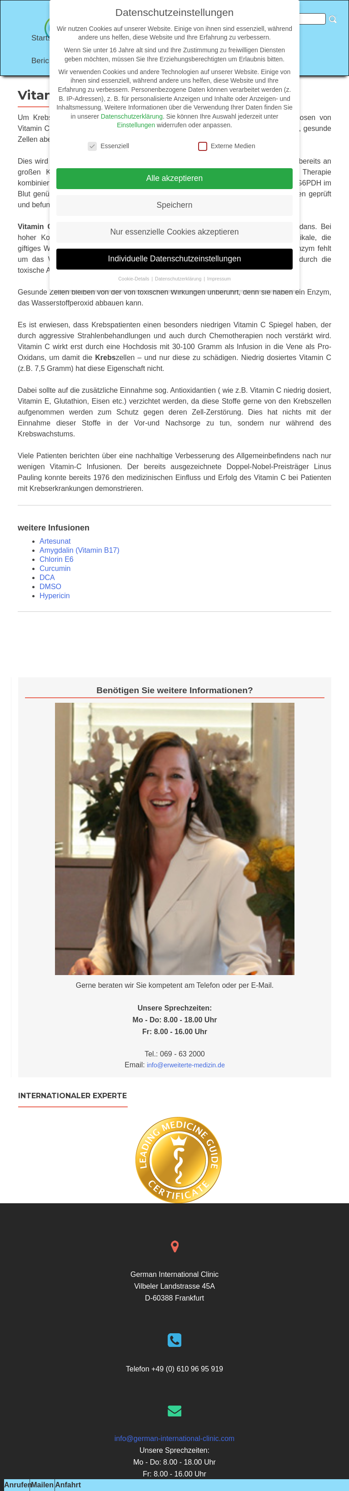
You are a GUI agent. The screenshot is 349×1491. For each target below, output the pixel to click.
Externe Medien (226, 146)
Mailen (42, 1485)
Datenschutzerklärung (132, 116)
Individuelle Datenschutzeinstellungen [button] (174, 258)
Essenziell (108, 146)
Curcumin (55, 568)
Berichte (45, 60)
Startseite (47, 38)
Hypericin (55, 596)
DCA (47, 577)
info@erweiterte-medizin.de (186, 1065)
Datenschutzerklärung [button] (179, 278)
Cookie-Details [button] (134, 278)
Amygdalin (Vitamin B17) (80, 550)
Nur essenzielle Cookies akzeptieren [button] (174, 231)
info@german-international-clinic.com (174, 1438)
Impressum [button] (219, 278)
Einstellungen (136, 125)
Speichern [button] (175, 205)
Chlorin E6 (57, 559)
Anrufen (18, 1485)
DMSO (50, 586)
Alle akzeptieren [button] (174, 178)
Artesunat (55, 541)
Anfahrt (68, 1485)
